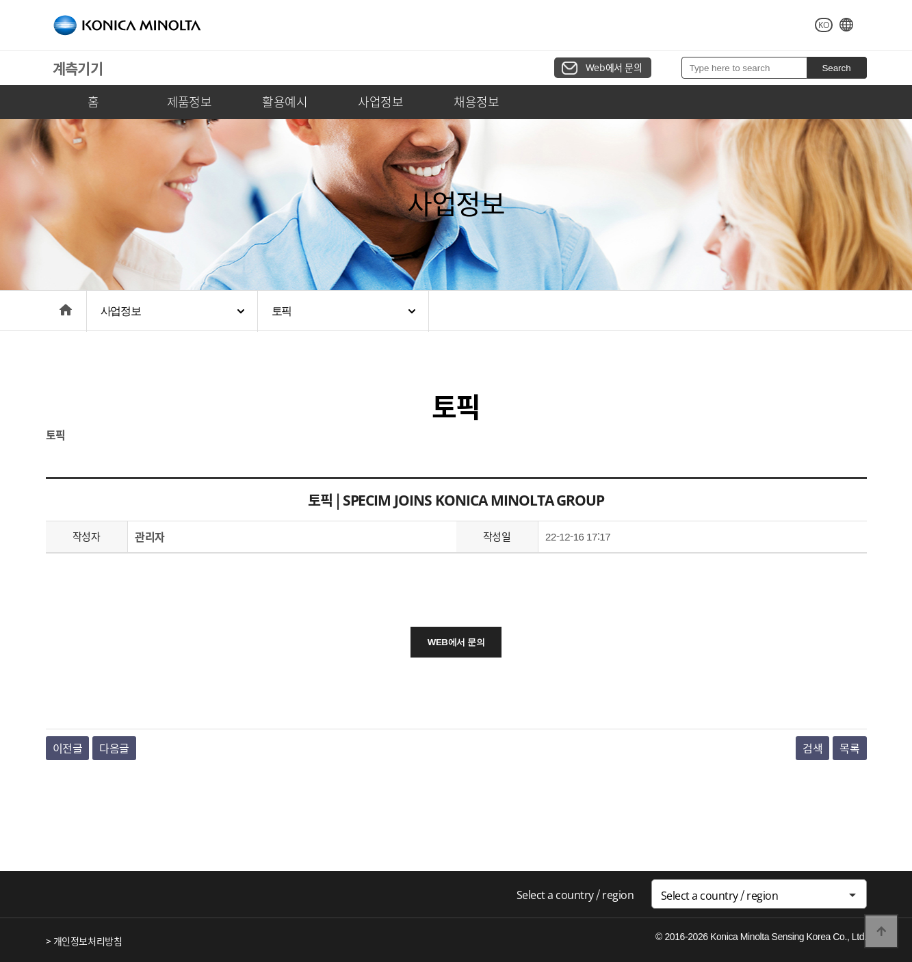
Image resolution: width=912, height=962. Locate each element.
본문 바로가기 (0, 0)
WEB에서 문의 (456, 642)
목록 (849, 748)
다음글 (114, 748)
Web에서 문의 (614, 67)
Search (836, 68)
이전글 (68, 748)
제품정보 (189, 101)
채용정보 (476, 101)
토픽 (282, 311)
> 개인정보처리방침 (84, 941)
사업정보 (380, 101)
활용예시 (284, 101)
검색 (812, 748)
